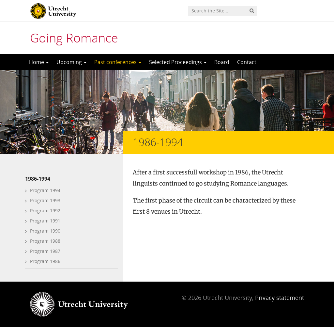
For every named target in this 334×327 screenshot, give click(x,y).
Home (39, 62)
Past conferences (117, 62)
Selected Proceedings (177, 62)
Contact (246, 62)
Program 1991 (45, 221)
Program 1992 (45, 210)
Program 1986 (45, 261)
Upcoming (71, 62)
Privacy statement (279, 298)
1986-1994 (37, 178)
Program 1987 (45, 251)
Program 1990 (45, 231)
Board (221, 62)
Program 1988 (45, 241)
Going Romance (74, 37)
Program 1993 (45, 200)
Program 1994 (45, 190)
